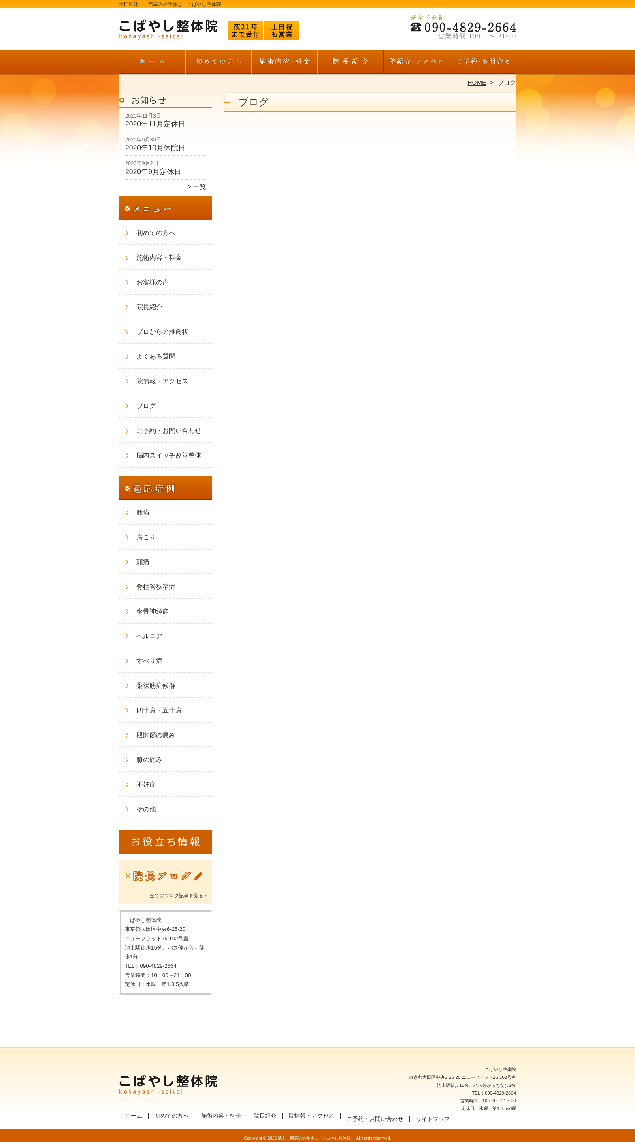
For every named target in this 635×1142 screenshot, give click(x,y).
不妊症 (146, 784)
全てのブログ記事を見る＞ (179, 895)
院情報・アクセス (417, 63)
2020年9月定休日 (153, 172)
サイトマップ (433, 1119)
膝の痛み (149, 759)
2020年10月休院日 (155, 148)
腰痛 (142, 512)
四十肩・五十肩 (159, 710)
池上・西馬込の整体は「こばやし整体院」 (316, 1138)
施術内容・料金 (284, 63)
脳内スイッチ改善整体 (168, 455)
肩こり (146, 537)
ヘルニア (149, 636)
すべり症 (149, 660)
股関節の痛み (155, 734)
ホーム (152, 63)
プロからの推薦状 (162, 331)
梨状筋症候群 (155, 685)
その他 (146, 809)
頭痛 (142, 561)
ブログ (146, 405)
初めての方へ (218, 63)
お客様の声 (152, 282)
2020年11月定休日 (155, 124)
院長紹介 (351, 63)
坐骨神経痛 (152, 611)
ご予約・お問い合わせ (483, 63)
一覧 (199, 186)
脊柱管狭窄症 (155, 586)
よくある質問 (155, 356)
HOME (477, 82)
